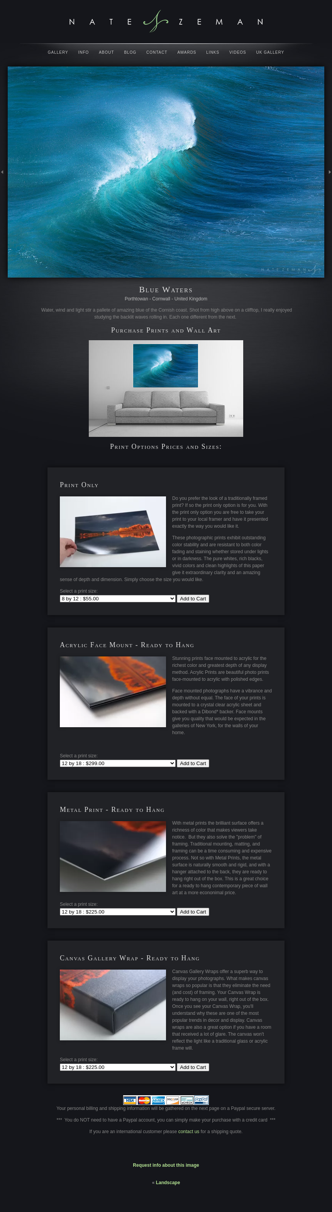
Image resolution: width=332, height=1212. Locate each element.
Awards (186, 52)
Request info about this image (166, 1165)
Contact (157, 52)
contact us (189, 1131)
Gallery (58, 52)
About (106, 52)
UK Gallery (270, 52)
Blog (130, 52)
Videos (237, 52)
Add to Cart (193, 599)
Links (212, 52)
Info (83, 52)
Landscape (168, 1182)
